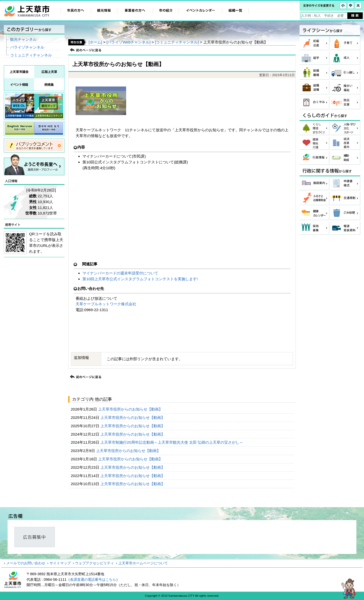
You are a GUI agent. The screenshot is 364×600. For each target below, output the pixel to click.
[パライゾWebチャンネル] (128, 42)
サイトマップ (60, 563)
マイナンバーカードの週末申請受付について (120, 273)
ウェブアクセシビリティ (94, 563)
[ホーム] (95, 42)
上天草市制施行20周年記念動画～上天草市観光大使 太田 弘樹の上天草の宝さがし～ (172, 442)
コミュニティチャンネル (31, 55)
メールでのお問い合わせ (25, 563)
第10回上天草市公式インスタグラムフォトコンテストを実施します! (140, 279)
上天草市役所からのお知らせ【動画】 (131, 409)
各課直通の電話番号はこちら (93, 579)
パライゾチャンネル (27, 47)
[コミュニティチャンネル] (177, 42)
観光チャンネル (23, 39)
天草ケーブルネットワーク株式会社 (106, 304)
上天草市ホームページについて (143, 563)
